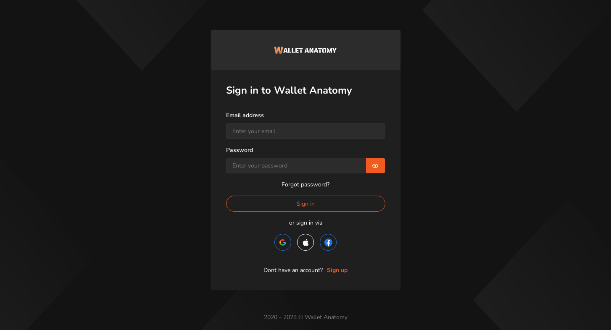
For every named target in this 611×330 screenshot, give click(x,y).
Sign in (306, 204)
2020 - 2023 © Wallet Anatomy (306, 317)
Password (239, 150)
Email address (245, 115)
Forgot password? (305, 185)
